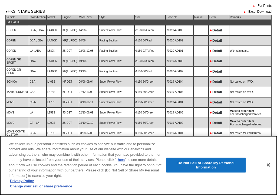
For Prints (265, 6)
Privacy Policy (22, 182)
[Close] (268, 166)
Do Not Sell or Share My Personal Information (205, 166)
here (121, 161)
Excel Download (260, 12)
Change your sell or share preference (41, 187)
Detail (217, 30)
